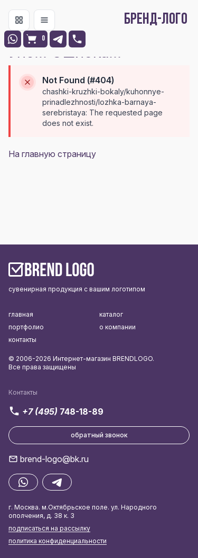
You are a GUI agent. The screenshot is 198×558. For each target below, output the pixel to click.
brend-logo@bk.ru (54, 459)
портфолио (26, 327)
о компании (117, 327)
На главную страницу (52, 154)
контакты (22, 340)
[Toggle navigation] (19, 20)
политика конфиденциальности (57, 541)
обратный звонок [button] (99, 435)
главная (20, 314)
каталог (111, 314)
